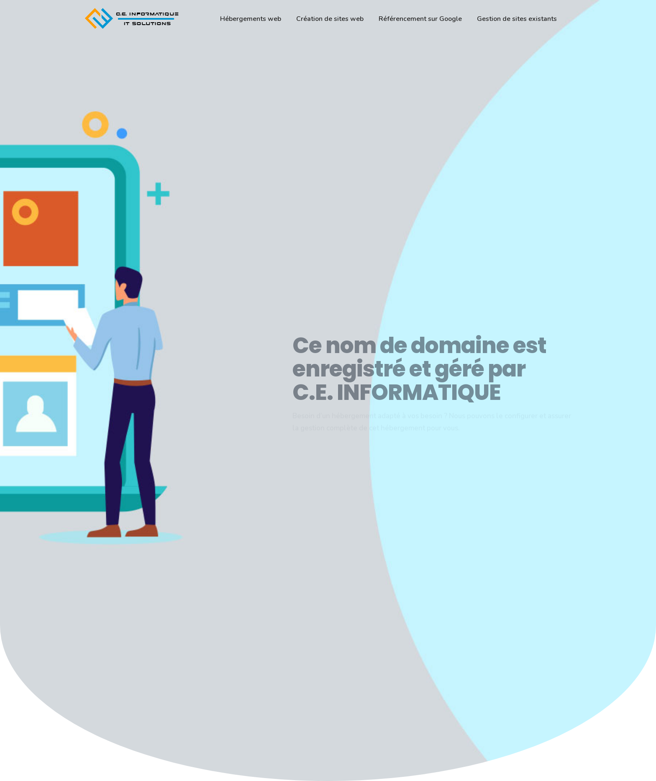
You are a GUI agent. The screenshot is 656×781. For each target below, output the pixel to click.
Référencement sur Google (420, 18)
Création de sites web (330, 18)
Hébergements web (250, 18)
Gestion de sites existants (517, 18)
